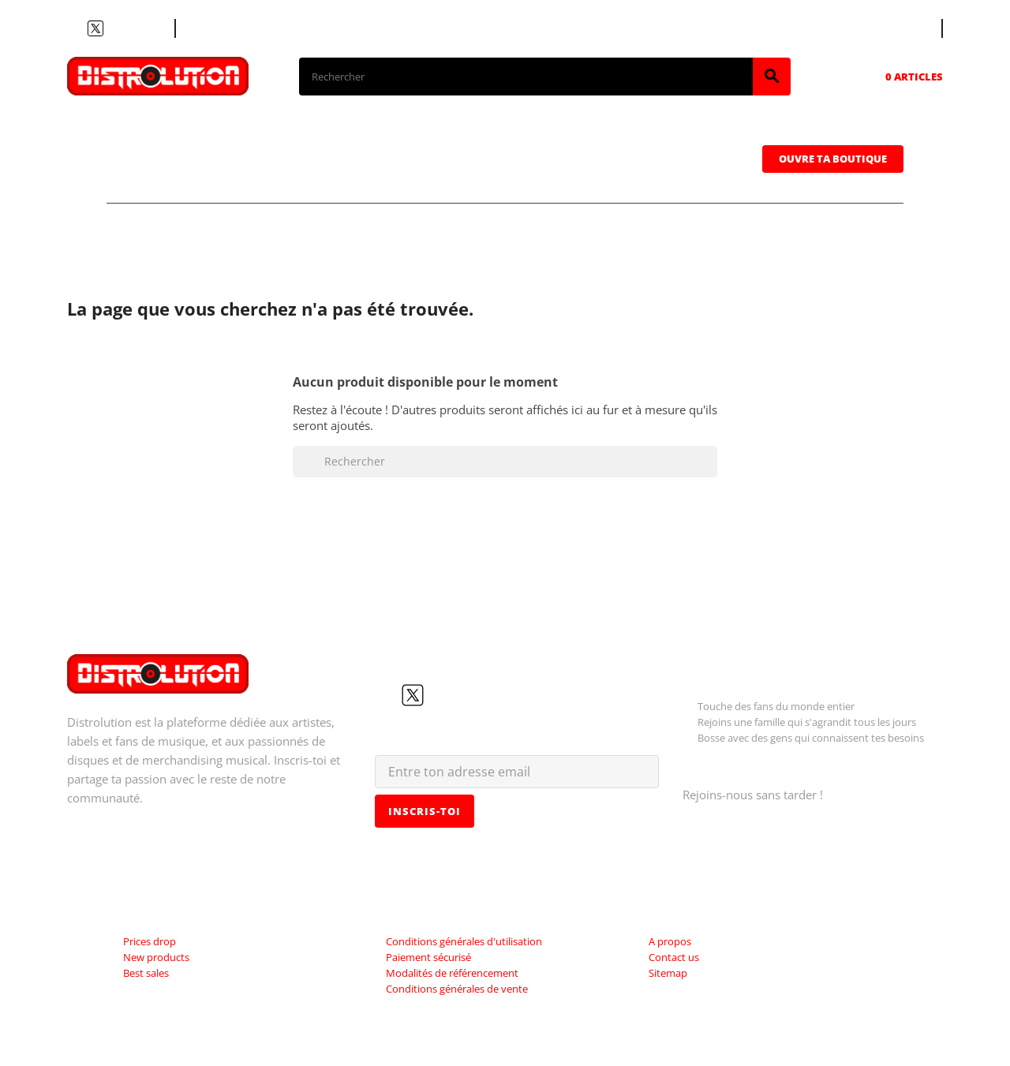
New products (156, 957)
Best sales (146, 973)
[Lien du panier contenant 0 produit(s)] (892, 76)
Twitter (95, 28)
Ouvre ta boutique (833, 158)
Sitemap (668, 973)
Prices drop (149, 941)
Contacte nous (226, 28)
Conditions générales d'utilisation (464, 941)
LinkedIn (152, 28)
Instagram (133, 28)
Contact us (674, 957)
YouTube (114, 28)
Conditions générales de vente (457, 989)
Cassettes (503, 135)
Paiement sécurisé (428, 957)
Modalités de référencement (452, 973)
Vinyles (375, 135)
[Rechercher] (526, 76)
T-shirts (166, 135)
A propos (670, 941)
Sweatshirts (182, 179)
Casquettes (644, 135)
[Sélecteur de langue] (913, 28)
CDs (271, 135)
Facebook (76, 28)
